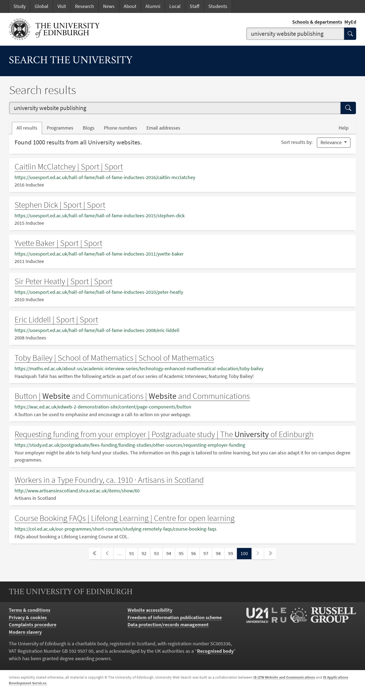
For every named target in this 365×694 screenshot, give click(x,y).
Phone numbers (123, 127)
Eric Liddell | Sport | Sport (56, 319)
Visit (61, 6)
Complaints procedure (32, 625)
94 (170, 553)
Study (19, 6)
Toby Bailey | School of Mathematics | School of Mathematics (114, 357)
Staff (194, 6)
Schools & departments (317, 22)
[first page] (95, 553)
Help (344, 128)
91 (133, 553)
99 (232, 553)
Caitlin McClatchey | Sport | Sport (69, 166)
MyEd (350, 22)
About (130, 6)
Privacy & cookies (28, 618)
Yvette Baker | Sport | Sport (58, 243)
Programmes (60, 128)
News (109, 6)
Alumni (152, 6)
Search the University (70, 61)
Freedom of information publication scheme (175, 618)
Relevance (331, 142)
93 (158, 553)
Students (217, 6)
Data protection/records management (168, 625)
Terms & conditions (29, 610)
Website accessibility (150, 610)
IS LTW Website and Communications (284, 677)
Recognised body (215, 651)
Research (84, 6)
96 (195, 553)
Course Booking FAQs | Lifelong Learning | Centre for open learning (125, 518)
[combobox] (295, 34)
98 (219, 553)
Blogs (91, 127)
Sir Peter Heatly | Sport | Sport (63, 281)
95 (182, 553)
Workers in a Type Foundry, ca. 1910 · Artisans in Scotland (109, 479)
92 (145, 553)
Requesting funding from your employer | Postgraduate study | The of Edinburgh (164, 434)
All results (26, 128)
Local (175, 6)
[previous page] (107, 553)
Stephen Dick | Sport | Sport (60, 204)
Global (41, 6)
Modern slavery (25, 632)
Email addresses (165, 127)
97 (207, 553)
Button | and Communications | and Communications (132, 396)
